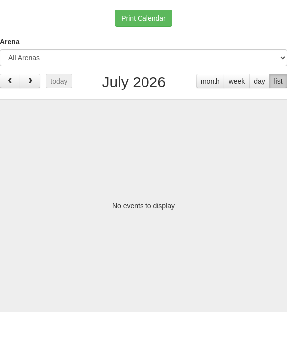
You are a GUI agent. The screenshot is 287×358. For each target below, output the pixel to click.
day (259, 81)
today (58, 81)
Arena (10, 42)
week (237, 81)
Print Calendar (143, 18)
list (278, 81)
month (210, 81)
